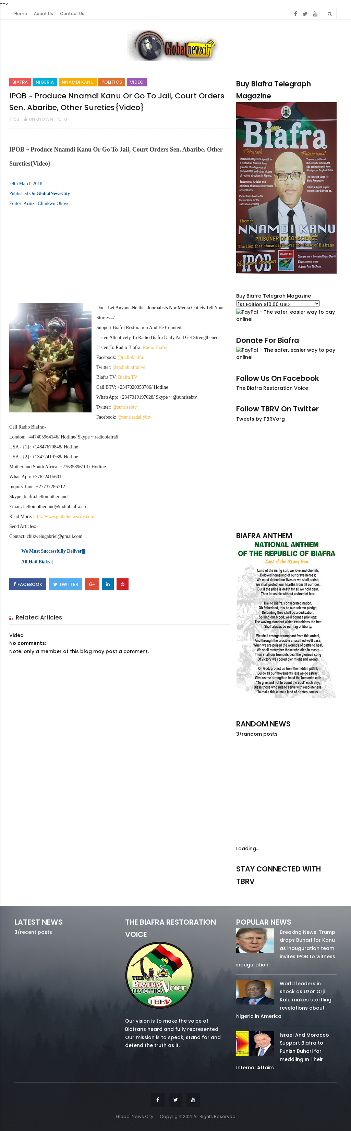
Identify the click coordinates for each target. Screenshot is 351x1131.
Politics (111, 82)
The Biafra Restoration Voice (272, 388)
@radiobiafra (130, 357)
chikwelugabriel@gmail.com (55, 536)
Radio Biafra (155, 347)
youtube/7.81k (322, 891)
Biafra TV (127, 377)
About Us (43, 14)
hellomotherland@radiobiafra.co (54, 506)
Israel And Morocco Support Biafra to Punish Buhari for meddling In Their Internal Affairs (282, 1051)
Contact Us (72, 14)
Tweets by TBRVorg (260, 419)
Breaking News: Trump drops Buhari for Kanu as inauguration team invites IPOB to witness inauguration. (285, 948)
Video (137, 82)
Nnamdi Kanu (78, 82)
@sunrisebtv (125, 407)
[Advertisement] (286, 476)
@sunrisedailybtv (134, 417)
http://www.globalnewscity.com (63, 516)
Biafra (20, 82)
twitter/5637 (286, 891)
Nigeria (45, 82)
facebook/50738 (250, 891)
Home (20, 14)
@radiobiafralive (129, 367)
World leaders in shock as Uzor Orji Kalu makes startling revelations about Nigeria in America (283, 1000)
